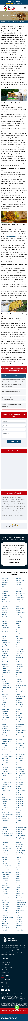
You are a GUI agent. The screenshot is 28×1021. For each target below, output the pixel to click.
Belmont (4, 636)
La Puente (5, 859)
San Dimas (8, 21)
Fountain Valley (7, 786)
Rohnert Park (20, 724)
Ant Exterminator (7, 967)
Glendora (5, 807)
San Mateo (19, 778)
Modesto (18, 582)
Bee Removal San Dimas (18, 21)
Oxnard (18, 645)
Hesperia (4, 827)
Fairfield (4, 769)
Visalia (18, 887)
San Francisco (20, 756)
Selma (18, 814)
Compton (5, 698)
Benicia (4, 638)
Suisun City (19, 844)
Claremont (5, 690)
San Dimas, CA (8, 979)
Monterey (19, 591)
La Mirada (5, 855)
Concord (4, 700)
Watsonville (19, 898)
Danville (4, 720)
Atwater (4, 610)
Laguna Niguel (6, 872)
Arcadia (4, 597)
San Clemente (20, 748)
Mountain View (20, 602)
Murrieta (18, 604)
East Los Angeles (7, 739)
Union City (19, 874)
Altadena (5, 587)
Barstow (4, 623)
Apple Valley (6, 595)
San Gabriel (19, 758)
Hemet (4, 823)
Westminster (20, 910)
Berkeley (4, 640)
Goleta (4, 810)
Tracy (17, 859)
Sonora (18, 823)
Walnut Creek (20, 893)
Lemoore (5, 889)
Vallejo (18, 880)
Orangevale (19, 638)
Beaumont (5, 627)
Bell (3, 630)
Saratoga (19, 810)
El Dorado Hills (6, 752)
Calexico (4, 657)
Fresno (4, 793)
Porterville (19, 681)
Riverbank (19, 717)
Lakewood (5, 878)
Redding (18, 700)
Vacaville (18, 878)
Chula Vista (5, 685)
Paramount (19, 657)
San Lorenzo (20, 771)
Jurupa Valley (6, 848)
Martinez (4, 921)
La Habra (5, 850)
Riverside (18, 720)
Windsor (18, 919)
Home (2, 21)
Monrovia (19, 584)
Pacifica (18, 647)
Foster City (5, 784)
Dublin (4, 737)
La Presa (4, 857)
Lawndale (5, 885)
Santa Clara (19, 793)
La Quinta (5, 861)
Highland (5, 829)
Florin (4, 775)
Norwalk (18, 621)
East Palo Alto (6, 741)
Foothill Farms (6, 782)
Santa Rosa (19, 805)
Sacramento (19, 732)
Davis (3, 722)
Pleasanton (19, 677)
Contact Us (5, 969)
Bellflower (5, 634)
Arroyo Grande (6, 604)
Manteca (4, 919)
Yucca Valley (19, 930)
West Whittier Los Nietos (21, 907)
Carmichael (5, 666)
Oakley (18, 627)
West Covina (19, 900)
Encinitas (5, 760)
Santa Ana (19, 788)
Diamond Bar (6, 730)
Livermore (5, 893)
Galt (3, 797)
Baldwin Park (6, 619)
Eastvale (4, 743)
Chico (4, 679)
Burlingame (5, 655)
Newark (18, 610)
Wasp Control (11, 236)
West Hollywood (21, 902)
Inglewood (5, 842)
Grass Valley (5, 812)
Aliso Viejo (5, 584)
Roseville (18, 728)
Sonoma (18, 820)
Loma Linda (6, 898)
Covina (4, 707)
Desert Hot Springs (5, 727)
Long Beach (5, 902)
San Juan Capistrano (19, 766)
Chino (4, 681)
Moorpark (19, 595)
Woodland (19, 921)
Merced (4, 930)
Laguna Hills (6, 870)
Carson (4, 668)
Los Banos (5, 908)
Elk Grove (5, 758)
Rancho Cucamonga (19, 689)
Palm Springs (20, 651)
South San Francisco (19, 832)
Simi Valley (19, 816)
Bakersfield (5, 617)
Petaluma (19, 664)
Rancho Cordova (21, 685)
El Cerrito (5, 750)
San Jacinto (19, 760)
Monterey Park (20, 593)
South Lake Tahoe (21, 827)
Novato (18, 623)
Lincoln (4, 891)
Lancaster (5, 880)
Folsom (4, 778)
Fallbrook (5, 771)
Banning (4, 621)
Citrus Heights (6, 687)
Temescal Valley (20, 850)
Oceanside (19, 630)
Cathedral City (6, 672)
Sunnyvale (19, 846)
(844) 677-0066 (9, 1018)
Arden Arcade (6, 602)
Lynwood (5, 913)
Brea (3, 647)
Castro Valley (6, 670)
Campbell (5, 662)
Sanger (18, 786)
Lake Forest (5, 876)
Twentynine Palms (19, 869)
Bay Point (5, 625)
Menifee (4, 925)
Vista (17, 889)
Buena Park (5, 651)
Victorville (19, 883)
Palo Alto (18, 655)
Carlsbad (5, 664)
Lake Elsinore (6, 874)
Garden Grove (6, 799)
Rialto (17, 711)
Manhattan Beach (7, 917)
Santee (18, 807)
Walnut (18, 891)
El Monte (5, 754)
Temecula (19, 848)
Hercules (4, 825)
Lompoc (4, 900)
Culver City (5, 709)
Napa (17, 606)
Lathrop (4, 883)
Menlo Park (5, 928)
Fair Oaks (5, 767)
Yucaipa (18, 928)
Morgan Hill (19, 599)
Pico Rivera (19, 666)
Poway (18, 683)
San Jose (19, 763)
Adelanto (5, 578)
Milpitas (18, 578)
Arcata (4, 599)
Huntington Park (7, 835)
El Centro (5, 748)
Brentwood (5, 649)
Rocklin (18, 722)
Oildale (18, 632)
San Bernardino (21, 737)
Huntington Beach (7, 833)
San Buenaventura (20, 742)
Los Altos (5, 904)
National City (20, 608)
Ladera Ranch (6, 865)
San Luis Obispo (21, 773)
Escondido (5, 763)
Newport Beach (20, 612)
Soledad (18, 818)
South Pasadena (21, 829)
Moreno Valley (20, 597)
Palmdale (19, 653)
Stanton (18, 840)
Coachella (5, 694)
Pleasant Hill (20, 675)
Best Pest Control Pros (18, 1010)
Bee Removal (6, 962)
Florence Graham (7, 773)
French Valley (6, 790)
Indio (3, 840)
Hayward (5, 820)
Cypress (4, 713)
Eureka (4, 765)
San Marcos (19, 775)
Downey (4, 735)
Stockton (19, 842)
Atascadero (5, 608)
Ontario (18, 634)
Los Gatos (5, 910)
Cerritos (4, 677)
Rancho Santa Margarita (20, 697)
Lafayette (5, 868)
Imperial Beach (6, 838)
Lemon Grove (6, 887)
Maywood (5, 923)
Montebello (19, 589)
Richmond (19, 713)
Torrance (18, 857)
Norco (18, 614)
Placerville (19, 672)
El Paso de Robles (7, 756)
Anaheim (5, 589)
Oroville (18, 642)
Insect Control (6, 964)
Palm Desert (19, 649)
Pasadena (19, 660)
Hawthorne (5, 818)
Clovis (4, 692)
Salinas (18, 735)
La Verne (4, 863)
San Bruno (19, 739)
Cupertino (5, 711)
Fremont (4, 788)
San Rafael (19, 782)
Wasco (18, 895)
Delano (4, 724)
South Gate (19, 825)
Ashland (4, 606)
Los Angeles (5, 906)
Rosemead (19, 726)
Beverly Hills (6, 642)
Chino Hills (5, 683)
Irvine (4, 844)
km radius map (14, 470)
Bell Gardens (6, 632)
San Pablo (19, 780)
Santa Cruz (19, 797)
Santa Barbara (20, 790)
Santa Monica (20, 801)
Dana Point (5, 717)
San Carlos (19, 745)
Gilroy (4, 803)
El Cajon (4, 745)
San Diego (19, 750)
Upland (18, 876)
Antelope (5, 591)
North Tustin (20, 619)
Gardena (4, 801)
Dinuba (4, 732)
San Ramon (19, 784)
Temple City (19, 853)
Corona (4, 702)
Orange (18, 636)
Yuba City (19, 925)
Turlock (18, 863)
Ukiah (17, 872)
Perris (17, 662)
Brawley (4, 645)
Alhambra (5, 582)
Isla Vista (5, 846)
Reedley (18, 709)
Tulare (18, 861)
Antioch (4, 593)
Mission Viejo (20, 580)
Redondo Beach (21, 705)
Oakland (18, 625)
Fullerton (5, 795)
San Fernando (20, 754)
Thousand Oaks (21, 855)
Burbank (4, 653)
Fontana (4, 780)
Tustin (18, 865)
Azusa (4, 614)
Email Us (6, 986)
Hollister (4, 831)
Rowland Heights (21, 730)
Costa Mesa (5, 705)
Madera (4, 915)
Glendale (5, 805)
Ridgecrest (19, 715)
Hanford (4, 816)
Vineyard (18, 885)
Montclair (19, 587)
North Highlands (21, 617)
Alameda (5, 580)
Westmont (19, 913)
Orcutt (18, 640)
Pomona (18, 679)
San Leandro (20, 769)
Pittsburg (18, 668)
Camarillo (5, 660)
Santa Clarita (20, 795)
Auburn (4, 612)
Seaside (18, 812)
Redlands (19, 702)
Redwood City (20, 707)
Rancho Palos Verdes (20, 693)
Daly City (5, 715)
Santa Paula (19, 803)
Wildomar (19, 917)
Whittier (18, 915)
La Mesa (4, 853)
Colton (4, 696)
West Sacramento (21, 904)
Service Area (5, 972)
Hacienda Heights (7, 814)
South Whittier (20, 835)
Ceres (3, 675)
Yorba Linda (19, 923)
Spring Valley (20, 838)
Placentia (19, 670)
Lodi (3, 895)
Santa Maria (19, 799)
